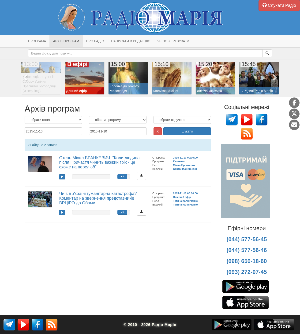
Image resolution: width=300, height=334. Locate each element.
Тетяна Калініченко (185, 200)
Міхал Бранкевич (184, 165)
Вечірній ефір (182, 197)
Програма (37, 41)
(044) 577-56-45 (246, 239)
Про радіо (95, 41)
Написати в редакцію (130, 41)
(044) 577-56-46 (246, 250)
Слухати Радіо (279, 5)
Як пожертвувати (173, 41)
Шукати (187, 131)
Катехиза (178, 161)
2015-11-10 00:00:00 (185, 157)
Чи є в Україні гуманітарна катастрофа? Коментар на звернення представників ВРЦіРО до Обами (98, 198)
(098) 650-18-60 (246, 261)
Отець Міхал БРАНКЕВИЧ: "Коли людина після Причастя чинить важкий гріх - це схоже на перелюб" (99, 162)
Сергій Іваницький (185, 168)
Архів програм (66, 41)
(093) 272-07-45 (246, 272)
